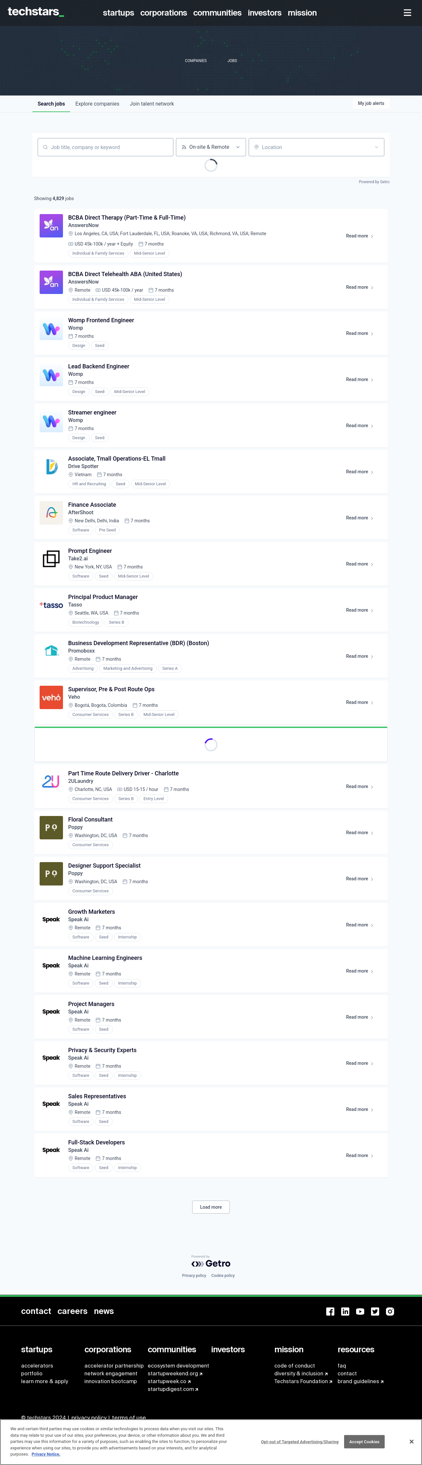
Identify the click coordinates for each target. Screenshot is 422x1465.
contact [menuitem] (347, 1373)
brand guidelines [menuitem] (358, 1381)
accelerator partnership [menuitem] (114, 1365)
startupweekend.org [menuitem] (173, 1373)
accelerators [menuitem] (37, 1365)
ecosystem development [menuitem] (178, 1365)
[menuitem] (119, 13)
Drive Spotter (83, 466)
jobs (51, 104)
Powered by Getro (374, 182)
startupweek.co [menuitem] (167, 1381)
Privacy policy (194, 1275)
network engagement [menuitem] (110, 1373)
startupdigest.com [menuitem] (171, 1389)
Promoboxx (81, 651)
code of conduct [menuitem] (294, 1365)
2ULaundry (80, 781)
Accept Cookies (364, 1444)
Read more (363, 237)
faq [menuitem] (342, 1365)
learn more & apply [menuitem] (44, 1381)
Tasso (75, 605)
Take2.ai (78, 558)
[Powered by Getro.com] (211, 1261)
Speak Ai (78, 919)
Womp (75, 328)
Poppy (75, 827)
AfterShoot (80, 512)
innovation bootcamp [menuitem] (110, 1381)
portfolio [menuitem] (32, 1373)
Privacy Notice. (46, 1457)
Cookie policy (223, 1275)
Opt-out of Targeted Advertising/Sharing (300, 1444)
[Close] (411, 1444)
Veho (74, 697)
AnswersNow (83, 225)
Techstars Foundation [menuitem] (301, 1381)
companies (97, 104)
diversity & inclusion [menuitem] (298, 1373)
